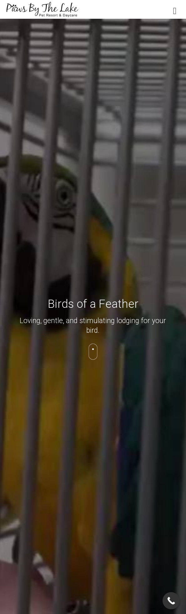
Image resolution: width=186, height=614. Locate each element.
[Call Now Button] (171, 600)
